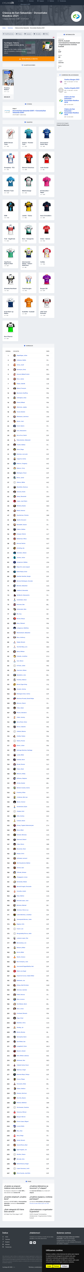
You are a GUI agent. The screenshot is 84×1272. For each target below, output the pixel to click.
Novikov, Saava (21, 1154)
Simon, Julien (20, 745)
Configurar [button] (65, 1266)
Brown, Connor (21, 802)
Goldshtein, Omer (22, 599)
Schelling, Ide (20, 548)
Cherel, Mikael (21, 402)
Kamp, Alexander (21, 496)
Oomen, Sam (20, 867)
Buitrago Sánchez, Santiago (24, 750)
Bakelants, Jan (21, 980)
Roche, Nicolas (21, 1032)
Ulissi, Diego (20, 449)
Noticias (7, 1244)
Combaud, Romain (22, 1013)
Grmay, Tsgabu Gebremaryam (25, 825)
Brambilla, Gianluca (22, 487)
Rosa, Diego (20, 1135)
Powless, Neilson (21, 679)
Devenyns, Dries (21, 369)
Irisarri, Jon (20, 928)
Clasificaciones (8, 34)
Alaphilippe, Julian (22, 355)
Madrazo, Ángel (21, 1069)
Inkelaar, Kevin (21, 759)
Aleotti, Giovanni (21, 520)
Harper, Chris (20, 853)
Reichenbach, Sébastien (23, 632)
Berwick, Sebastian (22, 585)
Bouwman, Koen (21, 849)
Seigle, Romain (21, 642)
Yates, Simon (20, 844)
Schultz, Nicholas (22, 834)
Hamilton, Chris (21, 1022)
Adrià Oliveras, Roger (23, 1163)
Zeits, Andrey (20, 816)
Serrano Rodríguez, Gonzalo (25, 581)
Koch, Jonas (20, 1008)
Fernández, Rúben (22, 881)
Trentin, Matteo (21, 444)
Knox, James (20, 379)
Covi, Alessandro (21, 430)
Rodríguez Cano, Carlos (23, 693)
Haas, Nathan (20, 896)
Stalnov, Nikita (21, 482)
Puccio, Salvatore (22, 712)
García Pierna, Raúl (22, 1145)
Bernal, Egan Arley (22, 684)
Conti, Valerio (20, 426)
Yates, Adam (20, 708)
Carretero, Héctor (22, 552)
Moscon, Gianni (21, 703)
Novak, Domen (21, 764)
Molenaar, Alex (21, 1060)
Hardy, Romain (21, 1140)
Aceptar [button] (49, 1266)
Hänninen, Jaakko (22, 407)
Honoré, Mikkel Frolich (23, 374)
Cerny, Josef (20, 364)
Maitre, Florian (21, 740)
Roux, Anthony (21, 637)
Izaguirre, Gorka (21, 458)
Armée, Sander (21, 783)
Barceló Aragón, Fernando (24, 886)
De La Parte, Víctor (22, 722)
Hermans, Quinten (22, 990)
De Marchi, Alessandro (23, 595)
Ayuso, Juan (20, 421)
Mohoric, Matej (21, 773)
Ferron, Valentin (21, 726)
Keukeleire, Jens (21, 675)
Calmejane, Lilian (21, 397)
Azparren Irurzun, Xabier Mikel (25, 975)
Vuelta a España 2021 (71, 88)
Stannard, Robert (21, 839)
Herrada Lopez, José (22, 900)
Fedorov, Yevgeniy (22, 463)
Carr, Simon (20, 661)
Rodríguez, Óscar (22, 473)
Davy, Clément (21, 623)
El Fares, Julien (21, 665)
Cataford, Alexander (22, 590)
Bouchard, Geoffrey (22, 393)
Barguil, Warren (21, 1116)
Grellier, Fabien (21, 736)
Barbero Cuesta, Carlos (23, 787)
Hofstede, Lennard (22, 858)
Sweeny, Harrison (22, 1093)
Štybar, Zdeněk (21, 383)
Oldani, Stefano (21, 1088)
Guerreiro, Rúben (21, 670)
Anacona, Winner (21, 1112)
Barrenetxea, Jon (21, 943)
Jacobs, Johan (21, 557)
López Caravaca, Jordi (23, 1168)
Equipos (27, 34)
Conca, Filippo (21, 1079)
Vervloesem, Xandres (23, 1107)
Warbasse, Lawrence (22, 416)
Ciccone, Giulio (21, 491)
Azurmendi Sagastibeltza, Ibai (25, 966)
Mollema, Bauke (21, 505)
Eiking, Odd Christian (23, 985)
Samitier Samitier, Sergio (24, 576)
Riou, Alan (19, 1131)
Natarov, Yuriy (21, 468)
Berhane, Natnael (21, 905)
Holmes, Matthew (22, 1102)
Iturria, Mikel (20, 952)
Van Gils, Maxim (21, 1098)
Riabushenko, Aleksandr (24, 440)
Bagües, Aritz (20, 924)
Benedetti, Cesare (22, 524)
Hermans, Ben (21, 604)
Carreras (10, 28)
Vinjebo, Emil (20, 811)
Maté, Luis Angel (21, 971)
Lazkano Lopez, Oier (22, 938)
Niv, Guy (19, 614)
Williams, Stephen (22, 778)
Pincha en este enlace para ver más (39, 1203)
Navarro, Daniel (21, 1051)
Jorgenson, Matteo (22, 562)
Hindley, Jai (20, 1027)
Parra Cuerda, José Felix (23, 1173)
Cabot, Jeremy (21, 717)
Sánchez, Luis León (22, 454)
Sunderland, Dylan (22, 806)
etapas (19, 34)
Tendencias (8, 1247)
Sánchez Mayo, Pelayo (23, 1074)
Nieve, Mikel (20, 830)
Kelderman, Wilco (22, 538)
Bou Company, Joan (22, 961)
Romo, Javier (20, 477)
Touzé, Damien (21, 411)
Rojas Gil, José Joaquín (23, 567)
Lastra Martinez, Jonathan (24, 914)
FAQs (45, 34)
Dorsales (37, 34)
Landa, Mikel (20, 755)
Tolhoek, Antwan (21, 872)
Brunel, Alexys (21, 618)
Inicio (4, 28)
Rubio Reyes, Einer (22, 571)
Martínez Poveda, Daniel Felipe (25, 698)
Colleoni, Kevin (21, 820)
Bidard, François (21, 388)
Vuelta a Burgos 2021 (71, 79)
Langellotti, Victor (22, 1046)
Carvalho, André (21, 891)
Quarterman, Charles (23, 515)
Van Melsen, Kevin (22, 1004)
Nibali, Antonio (21, 510)
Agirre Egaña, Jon (22, 1149)
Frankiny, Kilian (21, 792)
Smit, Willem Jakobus (23, 1055)
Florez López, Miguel (22, 1121)
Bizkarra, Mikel (21, 947)
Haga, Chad (20, 1018)
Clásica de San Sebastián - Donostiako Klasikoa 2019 (71, 99)
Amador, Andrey (21, 689)
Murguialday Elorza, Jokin (24, 933)
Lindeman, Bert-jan (22, 797)
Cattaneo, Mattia (21, 360)
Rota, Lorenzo (21, 999)
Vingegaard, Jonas (22, 877)
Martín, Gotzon (21, 957)
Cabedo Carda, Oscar (23, 1065)
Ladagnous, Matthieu (23, 628)
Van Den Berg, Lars (22, 646)
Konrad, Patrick (21, 543)
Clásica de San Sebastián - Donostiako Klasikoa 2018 (71, 112)
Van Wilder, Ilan (21, 1041)
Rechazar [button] (56, 1266)
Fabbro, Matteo (21, 529)
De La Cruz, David (22, 435)
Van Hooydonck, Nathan (23, 863)
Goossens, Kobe (21, 1084)
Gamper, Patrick (21, 534)
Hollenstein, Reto (21, 609)
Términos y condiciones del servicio (38, 1267)
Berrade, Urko (21, 1159)
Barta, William (21, 651)
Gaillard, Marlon (21, 731)
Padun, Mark (20, 769)
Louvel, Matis (20, 1126)
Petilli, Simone (21, 994)
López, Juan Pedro (22, 501)
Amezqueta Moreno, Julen (24, 919)
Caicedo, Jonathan (22, 656)
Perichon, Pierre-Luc (22, 910)
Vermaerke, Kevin (21, 1037)
